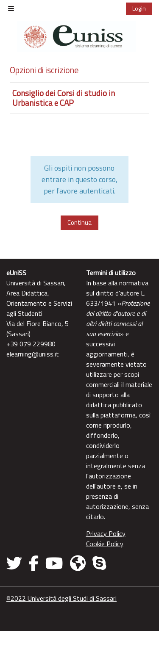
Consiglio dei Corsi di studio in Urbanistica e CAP (63, 98)
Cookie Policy (104, 544)
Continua (79, 222)
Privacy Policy (106, 533)
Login (139, 8)
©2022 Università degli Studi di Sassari (61, 598)
